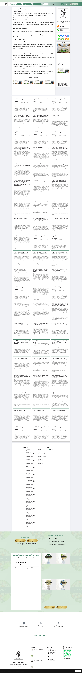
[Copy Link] (68, 39)
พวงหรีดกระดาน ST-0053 (38, 660)
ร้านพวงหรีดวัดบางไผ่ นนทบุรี (20, 393)
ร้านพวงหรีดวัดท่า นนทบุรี (57, 115)
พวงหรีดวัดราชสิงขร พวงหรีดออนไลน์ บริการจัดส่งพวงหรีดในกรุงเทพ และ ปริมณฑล (22, 100)
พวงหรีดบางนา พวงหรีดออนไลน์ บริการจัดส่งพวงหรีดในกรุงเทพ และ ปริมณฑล (41, 202)
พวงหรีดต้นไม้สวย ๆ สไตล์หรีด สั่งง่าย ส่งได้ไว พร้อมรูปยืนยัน (59, 269)
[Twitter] (68, 36)
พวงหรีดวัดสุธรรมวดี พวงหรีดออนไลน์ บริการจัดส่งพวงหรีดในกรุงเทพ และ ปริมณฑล (22, 342)
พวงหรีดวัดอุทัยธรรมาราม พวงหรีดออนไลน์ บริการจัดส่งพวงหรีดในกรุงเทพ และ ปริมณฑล (60, 376)
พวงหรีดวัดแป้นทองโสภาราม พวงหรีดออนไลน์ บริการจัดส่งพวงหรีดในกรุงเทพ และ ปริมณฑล (41, 100)
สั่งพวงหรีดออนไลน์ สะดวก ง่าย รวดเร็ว (22, 565)
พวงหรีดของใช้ (40, 462)
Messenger (51, 659)
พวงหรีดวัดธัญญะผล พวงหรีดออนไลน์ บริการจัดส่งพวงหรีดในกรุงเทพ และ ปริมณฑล (60, 342)
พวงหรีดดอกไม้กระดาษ (56, 202)
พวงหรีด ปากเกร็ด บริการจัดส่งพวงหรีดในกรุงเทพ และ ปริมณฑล (41, 375)
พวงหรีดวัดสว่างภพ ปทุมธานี (39, 410)
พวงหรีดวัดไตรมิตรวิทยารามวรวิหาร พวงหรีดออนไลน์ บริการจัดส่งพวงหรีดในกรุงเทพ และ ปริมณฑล (22, 149)
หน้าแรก (19, 4)
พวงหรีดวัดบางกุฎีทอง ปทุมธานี (20, 358)
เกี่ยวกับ (57, 4)
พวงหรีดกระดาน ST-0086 (38, 666)
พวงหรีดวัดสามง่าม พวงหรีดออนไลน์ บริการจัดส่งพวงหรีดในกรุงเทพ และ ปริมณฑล (21, 428)
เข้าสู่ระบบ (75, 1)
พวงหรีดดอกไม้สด (41, 449)
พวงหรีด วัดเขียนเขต (18, 236)
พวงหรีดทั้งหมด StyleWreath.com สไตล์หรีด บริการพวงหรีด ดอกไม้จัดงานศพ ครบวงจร (30, 523)
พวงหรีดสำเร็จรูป (41, 463)
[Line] (59, 36)
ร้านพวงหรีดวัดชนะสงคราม (38, 287)
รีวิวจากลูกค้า (53, 4)
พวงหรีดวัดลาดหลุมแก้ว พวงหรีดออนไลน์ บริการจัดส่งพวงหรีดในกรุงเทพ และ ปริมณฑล (41, 360)
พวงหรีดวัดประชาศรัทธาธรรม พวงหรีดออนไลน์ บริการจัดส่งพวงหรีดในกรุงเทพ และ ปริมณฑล (60, 237)
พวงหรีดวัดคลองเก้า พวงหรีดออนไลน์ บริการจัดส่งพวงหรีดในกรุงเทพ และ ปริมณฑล (59, 133)
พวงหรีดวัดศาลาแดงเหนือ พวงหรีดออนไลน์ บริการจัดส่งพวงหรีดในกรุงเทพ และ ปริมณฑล (22, 117)
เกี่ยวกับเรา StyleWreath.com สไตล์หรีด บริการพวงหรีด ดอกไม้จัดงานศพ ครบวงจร (30, 476)
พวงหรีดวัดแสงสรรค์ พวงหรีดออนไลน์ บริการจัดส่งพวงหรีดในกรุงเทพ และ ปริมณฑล (41, 254)
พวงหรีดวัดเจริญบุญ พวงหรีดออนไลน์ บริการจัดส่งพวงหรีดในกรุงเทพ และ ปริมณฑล (41, 428)
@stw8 (61, 30)
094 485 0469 (75, 4)
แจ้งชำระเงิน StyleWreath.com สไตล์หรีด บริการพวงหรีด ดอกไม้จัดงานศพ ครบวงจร (30, 462)
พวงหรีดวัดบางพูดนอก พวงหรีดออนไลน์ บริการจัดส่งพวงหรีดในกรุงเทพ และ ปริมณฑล (22, 165)
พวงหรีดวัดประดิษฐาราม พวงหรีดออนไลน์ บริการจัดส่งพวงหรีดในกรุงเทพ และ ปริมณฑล (22, 376)
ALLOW (78, 671)
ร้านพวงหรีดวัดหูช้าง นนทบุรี (20, 410)
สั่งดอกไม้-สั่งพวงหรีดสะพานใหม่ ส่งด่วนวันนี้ (40, 341)
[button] (26, 562)
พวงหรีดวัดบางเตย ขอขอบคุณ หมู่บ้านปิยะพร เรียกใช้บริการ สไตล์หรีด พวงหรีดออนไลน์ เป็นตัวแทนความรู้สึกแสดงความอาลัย (60, 305)
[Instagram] (66, 36)
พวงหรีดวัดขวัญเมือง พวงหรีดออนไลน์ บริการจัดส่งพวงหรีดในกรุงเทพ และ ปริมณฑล (41, 117)
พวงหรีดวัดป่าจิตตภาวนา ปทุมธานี (59, 164)
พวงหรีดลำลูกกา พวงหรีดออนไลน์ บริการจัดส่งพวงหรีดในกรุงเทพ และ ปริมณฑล (59, 100)
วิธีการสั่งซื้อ (46, 4)
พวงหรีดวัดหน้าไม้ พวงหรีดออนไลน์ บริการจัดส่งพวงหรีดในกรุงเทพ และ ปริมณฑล (21, 254)
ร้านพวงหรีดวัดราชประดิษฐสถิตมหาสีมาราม (60, 218)
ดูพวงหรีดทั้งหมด (28, 4)
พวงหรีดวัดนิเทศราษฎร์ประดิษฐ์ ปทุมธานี (20, 218)
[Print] (66, 39)
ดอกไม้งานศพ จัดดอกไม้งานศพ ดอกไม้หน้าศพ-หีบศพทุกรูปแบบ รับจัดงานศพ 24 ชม (63, 63)
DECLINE (71, 671)
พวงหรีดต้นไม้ (40, 460)
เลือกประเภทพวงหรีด (37, 4)
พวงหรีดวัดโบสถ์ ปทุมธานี (19, 323)
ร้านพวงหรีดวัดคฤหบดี (18, 202)
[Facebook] (61, 36)
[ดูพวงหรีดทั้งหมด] (24, 4)
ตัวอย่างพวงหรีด (36, 180)
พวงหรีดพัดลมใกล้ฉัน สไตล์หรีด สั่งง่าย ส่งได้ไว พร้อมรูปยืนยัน (41, 323)
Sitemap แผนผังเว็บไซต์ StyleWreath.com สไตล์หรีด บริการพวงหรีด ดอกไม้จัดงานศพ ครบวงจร (30, 483)
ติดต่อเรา (72, 1)
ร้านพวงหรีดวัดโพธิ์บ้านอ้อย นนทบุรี (40, 164)
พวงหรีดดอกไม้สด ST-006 (38, 655)
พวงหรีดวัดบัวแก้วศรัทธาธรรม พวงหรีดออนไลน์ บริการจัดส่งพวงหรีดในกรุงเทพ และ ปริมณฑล (60, 254)
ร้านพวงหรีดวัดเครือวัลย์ (38, 147)
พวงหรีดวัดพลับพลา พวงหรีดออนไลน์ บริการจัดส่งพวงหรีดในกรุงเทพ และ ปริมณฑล (40, 270)
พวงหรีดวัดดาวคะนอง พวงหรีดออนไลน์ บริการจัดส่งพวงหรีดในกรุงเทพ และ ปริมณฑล (22, 288)
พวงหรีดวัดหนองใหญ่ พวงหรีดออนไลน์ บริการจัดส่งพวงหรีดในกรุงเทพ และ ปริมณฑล (41, 237)
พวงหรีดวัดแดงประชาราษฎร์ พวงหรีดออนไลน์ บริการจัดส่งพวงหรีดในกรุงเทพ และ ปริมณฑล (63, 84)
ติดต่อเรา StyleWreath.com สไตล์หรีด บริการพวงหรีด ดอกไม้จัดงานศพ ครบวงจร (30, 469)
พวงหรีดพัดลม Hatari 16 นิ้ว (38, 649)
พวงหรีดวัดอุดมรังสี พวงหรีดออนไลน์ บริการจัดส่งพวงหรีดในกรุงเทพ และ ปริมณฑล (59, 288)
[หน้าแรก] (17, 4)
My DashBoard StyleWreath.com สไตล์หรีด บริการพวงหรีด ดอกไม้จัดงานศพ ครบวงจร (30, 490)
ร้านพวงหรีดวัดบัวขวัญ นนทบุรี (39, 303)
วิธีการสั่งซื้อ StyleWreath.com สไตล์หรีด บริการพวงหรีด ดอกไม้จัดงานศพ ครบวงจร (30, 502)
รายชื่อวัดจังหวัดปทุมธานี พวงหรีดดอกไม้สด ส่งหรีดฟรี (59, 393)
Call (73, 3)
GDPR (24, 671)
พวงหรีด (51, 449)
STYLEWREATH (12, 3)
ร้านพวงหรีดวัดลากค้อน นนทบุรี (58, 410)
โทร (50, 649)
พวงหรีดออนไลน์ (12, 4)
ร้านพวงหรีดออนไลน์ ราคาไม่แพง (20, 562)
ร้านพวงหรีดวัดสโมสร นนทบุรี (58, 323)
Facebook (51, 656)
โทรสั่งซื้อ (19, 540)
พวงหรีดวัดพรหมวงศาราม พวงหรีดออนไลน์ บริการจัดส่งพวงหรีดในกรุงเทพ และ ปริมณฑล (60, 149)
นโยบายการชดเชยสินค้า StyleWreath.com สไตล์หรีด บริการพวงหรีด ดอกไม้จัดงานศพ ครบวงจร (30, 509)
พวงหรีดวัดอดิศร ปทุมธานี (19, 269)
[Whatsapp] (59, 39)
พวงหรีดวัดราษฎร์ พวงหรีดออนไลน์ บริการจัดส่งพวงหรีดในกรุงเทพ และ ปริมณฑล (59, 428)
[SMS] (63, 39)
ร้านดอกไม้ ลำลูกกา (18, 303)
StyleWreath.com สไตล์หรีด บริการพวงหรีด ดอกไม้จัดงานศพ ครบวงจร (30, 456)
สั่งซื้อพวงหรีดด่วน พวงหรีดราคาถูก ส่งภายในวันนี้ (24, 568)
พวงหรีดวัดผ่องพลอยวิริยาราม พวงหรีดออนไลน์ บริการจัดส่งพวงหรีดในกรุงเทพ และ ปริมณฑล (60, 360)
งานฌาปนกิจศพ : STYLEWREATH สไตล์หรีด (10, 1)
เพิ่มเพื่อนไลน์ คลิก (52, 652)
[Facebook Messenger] (63, 36)
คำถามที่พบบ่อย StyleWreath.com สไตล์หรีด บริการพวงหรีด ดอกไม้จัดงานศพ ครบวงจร (30, 516)
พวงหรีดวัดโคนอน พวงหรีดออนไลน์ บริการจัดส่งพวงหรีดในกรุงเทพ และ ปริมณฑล (40, 133)
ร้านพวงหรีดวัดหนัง (37, 393)
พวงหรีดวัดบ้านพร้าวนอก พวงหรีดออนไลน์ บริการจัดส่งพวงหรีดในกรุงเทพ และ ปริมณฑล (22, 133)
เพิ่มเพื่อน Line (62, 29)
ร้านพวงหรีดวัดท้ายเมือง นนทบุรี (39, 218)
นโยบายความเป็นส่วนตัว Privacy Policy (30, 451)
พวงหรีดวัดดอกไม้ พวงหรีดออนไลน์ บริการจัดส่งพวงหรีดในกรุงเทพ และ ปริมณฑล (59, 182)
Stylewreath (52, 660)
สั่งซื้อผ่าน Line (32, 540)
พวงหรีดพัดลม (40, 459)
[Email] (61, 39)
